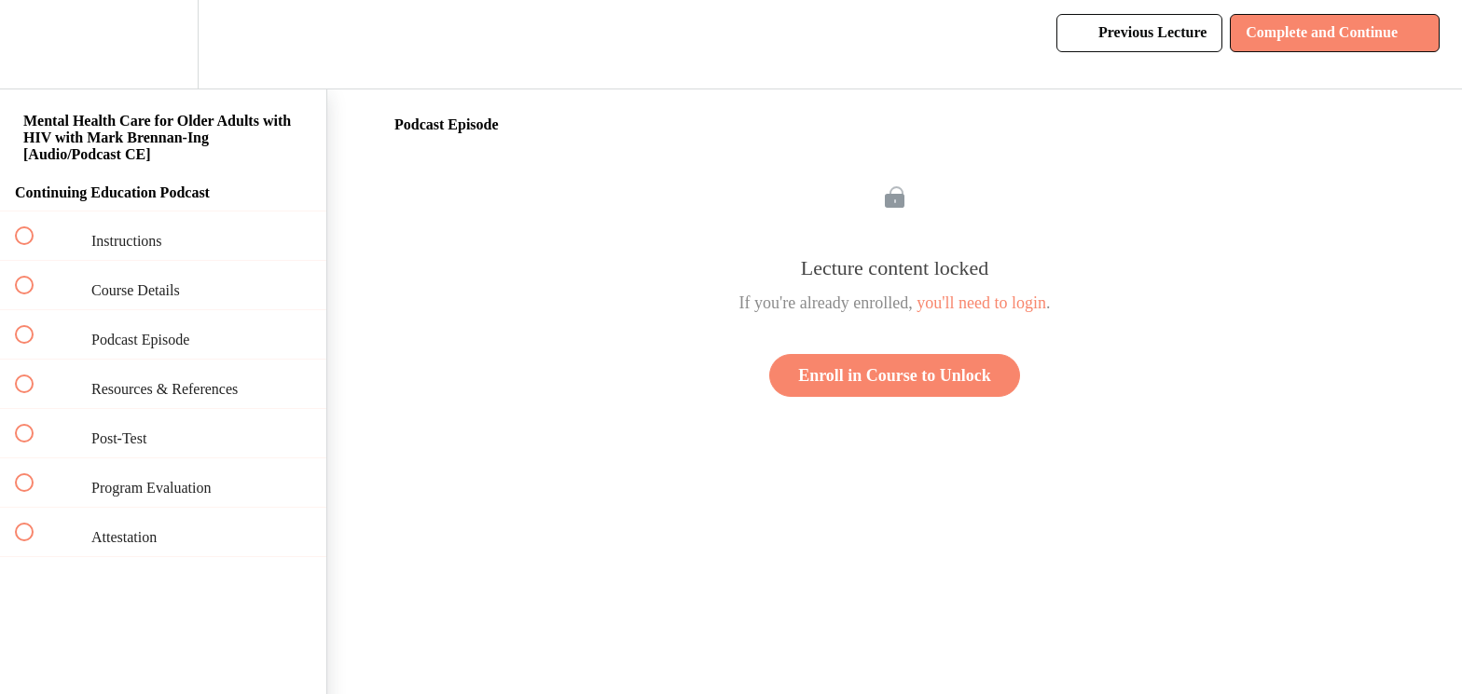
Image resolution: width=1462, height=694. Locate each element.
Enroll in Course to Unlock (894, 375)
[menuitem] (163, 44)
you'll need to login (981, 302)
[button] (34, 44)
